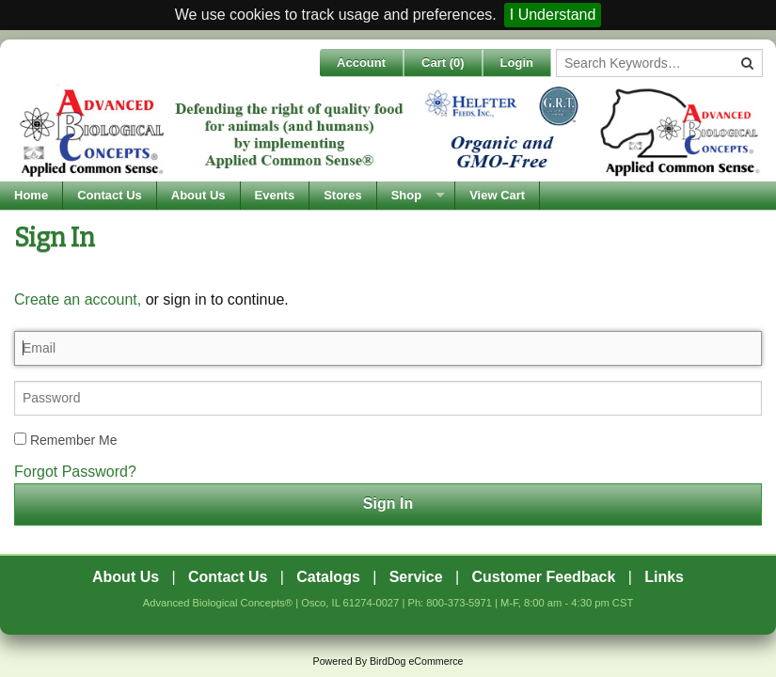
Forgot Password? (75, 472)
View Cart (497, 195)
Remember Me (65, 440)
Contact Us (109, 195)
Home (31, 195)
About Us (198, 195)
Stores (342, 195)
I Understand (553, 15)
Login (516, 62)
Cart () (443, 62)
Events (275, 195)
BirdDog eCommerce (417, 661)
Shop (406, 195)
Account (361, 62)
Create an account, (77, 299)
